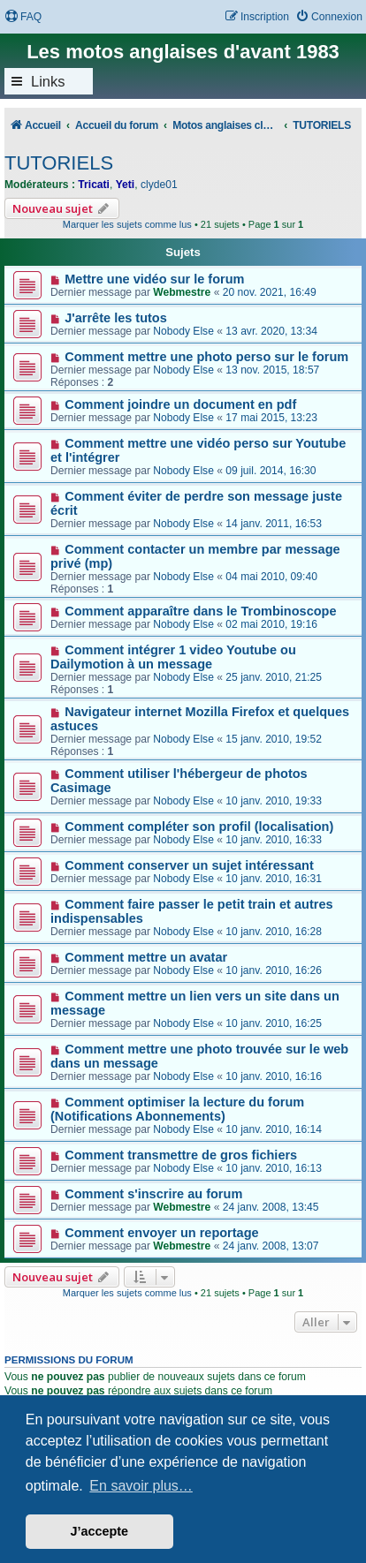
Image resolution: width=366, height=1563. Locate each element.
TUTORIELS (58, 163)
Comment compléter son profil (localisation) (199, 826)
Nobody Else (183, 331)
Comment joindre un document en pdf (180, 404)
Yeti (125, 184)
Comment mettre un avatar (146, 957)
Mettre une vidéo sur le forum (154, 279)
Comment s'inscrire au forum (153, 1194)
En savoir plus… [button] (141, 1485)
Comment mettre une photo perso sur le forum (206, 357)
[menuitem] (23, 17)
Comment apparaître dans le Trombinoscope (200, 611)
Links (48, 81)
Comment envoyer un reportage (161, 1233)
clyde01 (159, 184)
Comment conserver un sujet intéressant (189, 865)
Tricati (94, 184)
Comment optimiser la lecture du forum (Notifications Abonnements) (177, 1109)
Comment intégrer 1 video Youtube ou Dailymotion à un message (173, 657)
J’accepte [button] (100, 1531)
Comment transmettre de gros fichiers (181, 1155)
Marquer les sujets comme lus (127, 224)
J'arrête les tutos (116, 318)
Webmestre (181, 292)
